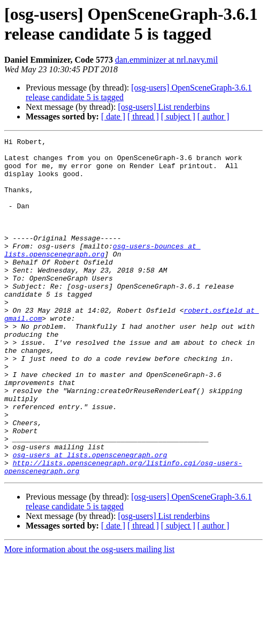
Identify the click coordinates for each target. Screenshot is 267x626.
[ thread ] (143, 116)
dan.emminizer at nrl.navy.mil (166, 59)
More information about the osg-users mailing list (89, 616)
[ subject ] (178, 116)
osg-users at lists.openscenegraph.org (90, 519)
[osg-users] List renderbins (164, 106)
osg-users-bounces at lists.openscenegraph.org (102, 273)
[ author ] (213, 116)
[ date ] (113, 116)
